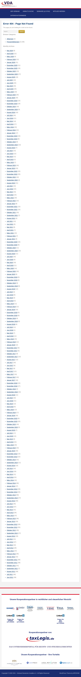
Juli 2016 (10, 398)
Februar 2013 (11, 518)
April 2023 (10, 159)
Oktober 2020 (11, 248)
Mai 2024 (10, 121)
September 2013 (12, 498)
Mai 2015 (10, 439)
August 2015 (11, 430)
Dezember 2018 (12, 312)
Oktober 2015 (11, 424)
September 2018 (12, 321)
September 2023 (12, 145)
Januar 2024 (11, 133)
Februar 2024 (11, 130)
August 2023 (11, 148)
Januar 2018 (11, 345)
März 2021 (10, 233)
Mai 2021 (10, 227)
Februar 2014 (11, 483)
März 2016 (10, 409)
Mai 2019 (10, 298)
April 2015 (10, 442)
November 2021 (12, 209)
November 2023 (12, 139)
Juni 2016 (10, 401)
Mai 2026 (10, 50)
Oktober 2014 (11, 460)
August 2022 (11, 183)
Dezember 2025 (12, 65)
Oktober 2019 (11, 283)
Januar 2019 (11, 309)
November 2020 (12, 245)
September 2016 (12, 392)
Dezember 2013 (12, 489)
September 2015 (12, 427)
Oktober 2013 (11, 495)
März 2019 (10, 304)
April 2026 (10, 53)
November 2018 (12, 315)
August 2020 (11, 254)
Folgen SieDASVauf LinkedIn (20, 621)
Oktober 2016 (11, 389)
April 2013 (10, 512)
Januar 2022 (11, 204)
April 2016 (10, 407)
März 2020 (10, 268)
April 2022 (10, 195)
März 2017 (10, 374)
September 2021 (12, 215)
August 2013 (11, 501)
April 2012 (10, 548)
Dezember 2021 (12, 206)
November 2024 (12, 103)
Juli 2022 (10, 186)
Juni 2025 (10, 83)
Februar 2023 (11, 165)
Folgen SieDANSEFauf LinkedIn (10, 621)
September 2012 (12, 533)
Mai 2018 (10, 333)
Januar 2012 (11, 557)
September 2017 (12, 357)
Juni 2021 (10, 224)
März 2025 (10, 92)
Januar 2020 (11, 274)
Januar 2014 (11, 486)
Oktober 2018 (11, 318)
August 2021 (11, 218)
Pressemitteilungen (13, 42)
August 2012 (11, 536)
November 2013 (12, 492)
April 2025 (10, 89)
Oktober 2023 (11, 142)
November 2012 (12, 527)
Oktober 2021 (11, 212)
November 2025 (12, 68)
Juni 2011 (10, 577)
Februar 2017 (11, 377)
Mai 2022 (10, 192)
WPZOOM (76, 673)
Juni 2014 (10, 471)
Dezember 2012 (12, 524)
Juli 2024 (10, 115)
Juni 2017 (10, 365)
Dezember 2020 (12, 242)
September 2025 (12, 74)
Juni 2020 (10, 259)
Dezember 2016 (12, 383)
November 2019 (12, 280)
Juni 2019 (10, 295)
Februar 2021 (11, 236)
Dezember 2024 (12, 101)
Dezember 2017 (12, 348)
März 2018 (10, 339)
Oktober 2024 (11, 106)
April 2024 (10, 124)
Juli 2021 (10, 221)
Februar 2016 (11, 412)
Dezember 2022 (12, 171)
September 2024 (12, 109)
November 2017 (12, 351)
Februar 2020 (11, 271)
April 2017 (10, 371)
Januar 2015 (11, 451)
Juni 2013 (10, 507)
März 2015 (10, 445)
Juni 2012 (10, 542)
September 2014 (12, 462)
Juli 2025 (10, 80)
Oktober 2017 (11, 354)
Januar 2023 (11, 168)
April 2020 (10, 265)
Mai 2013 (10, 510)
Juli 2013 (10, 504)
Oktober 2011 (11, 565)
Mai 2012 (10, 545)
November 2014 (12, 457)
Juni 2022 (10, 189)
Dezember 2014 (12, 454)
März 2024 (10, 127)
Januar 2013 (11, 521)
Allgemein (10, 39)
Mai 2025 (10, 86)
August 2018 (11, 324)
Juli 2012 (10, 539)
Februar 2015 (11, 448)
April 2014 (10, 477)
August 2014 (11, 465)
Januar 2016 (11, 415)
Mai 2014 (10, 474)
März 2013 (10, 515)
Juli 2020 (10, 256)
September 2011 (12, 568)
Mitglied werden (59, 11)
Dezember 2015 (12, 418)
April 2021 (10, 230)
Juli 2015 (10, 433)
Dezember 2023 (12, 136)
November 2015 (12, 421)
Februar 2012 (11, 554)
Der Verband (15, 11)
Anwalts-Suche (28, 11)
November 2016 (12, 386)
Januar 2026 (11, 62)
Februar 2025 (11, 95)
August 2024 (11, 112)
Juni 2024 (10, 118)
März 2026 (10, 56)
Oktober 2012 (11, 530)
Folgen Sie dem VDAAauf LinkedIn (60, 621)
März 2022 (10, 198)
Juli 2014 (10, 468)
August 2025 (11, 77)
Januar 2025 (11, 98)
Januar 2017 (11, 380)
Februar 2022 (11, 201)
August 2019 (11, 289)
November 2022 (12, 174)
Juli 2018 (10, 327)
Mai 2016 (10, 404)
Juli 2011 (10, 574)
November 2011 (12, 563)
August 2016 (11, 395)
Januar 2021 (11, 239)
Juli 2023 (10, 151)
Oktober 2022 (11, 177)
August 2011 (11, 571)
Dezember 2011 (12, 560)
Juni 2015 (10, 436)
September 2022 (12, 180)
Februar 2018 (11, 342)
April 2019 (10, 301)
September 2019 (12, 286)
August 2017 (11, 359)
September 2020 (12, 251)
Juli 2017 (10, 362)
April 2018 (10, 336)
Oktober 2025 (11, 71)
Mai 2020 (10, 262)
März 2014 (10, 480)
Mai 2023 (10, 156)
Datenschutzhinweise (18, 15)
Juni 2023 (10, 153)
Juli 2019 (10, 292)
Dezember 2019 (12, 277)
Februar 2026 (11, 59)
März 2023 (10, 162)
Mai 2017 (10, 368)
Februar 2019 (11, 306)
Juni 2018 (10, 330)
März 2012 (10, 551)
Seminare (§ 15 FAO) (43, 11)
